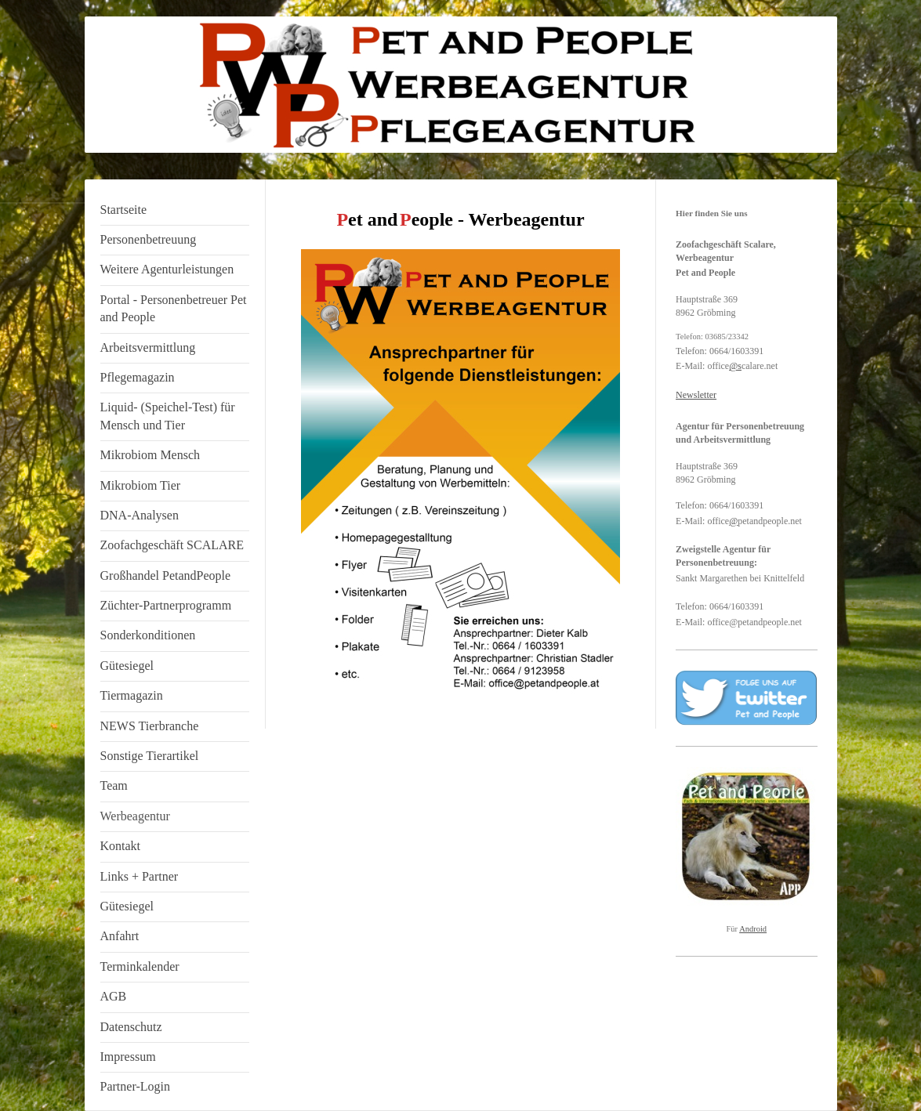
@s (735, 365)
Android (753, 929)
